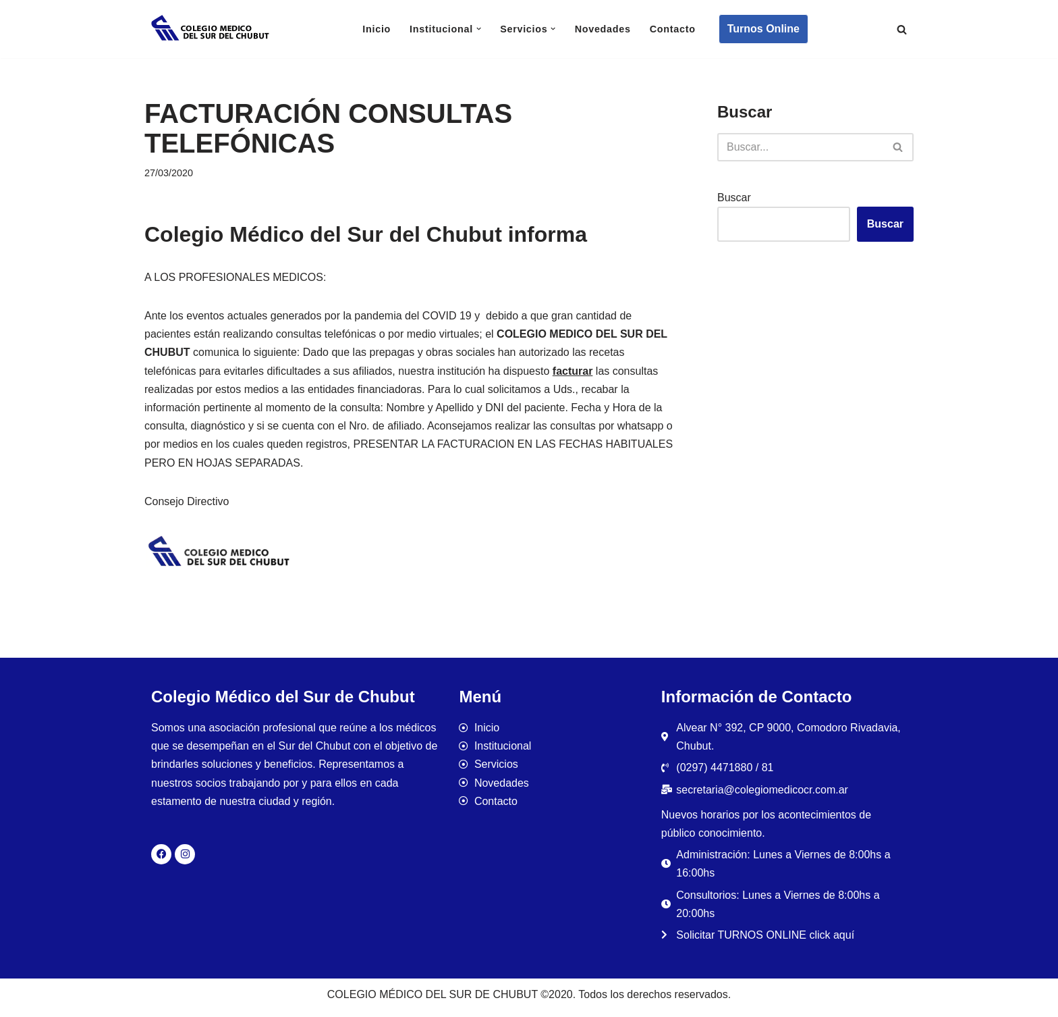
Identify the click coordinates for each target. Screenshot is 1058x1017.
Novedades (603, 29)
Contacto (673, 29)
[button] (478, 28)
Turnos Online (763, 28)
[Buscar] (902, 29)
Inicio (376, 29)
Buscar (734, 197)
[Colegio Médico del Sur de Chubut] (211, 29)
